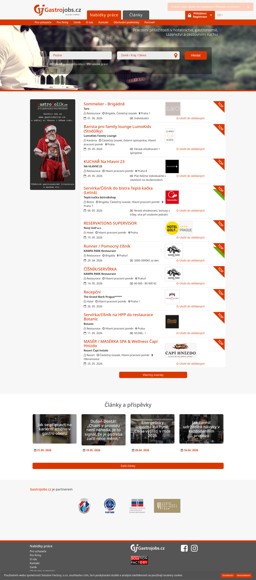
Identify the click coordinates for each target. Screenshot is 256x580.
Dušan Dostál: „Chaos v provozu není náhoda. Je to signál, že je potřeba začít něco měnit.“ (103, 429)
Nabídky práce (104, 15)
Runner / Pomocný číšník (107, 246)
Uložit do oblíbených (190, 118)
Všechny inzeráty (153, 375)
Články (136, 15)
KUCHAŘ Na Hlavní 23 (104, 161)
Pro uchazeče (43, 22)
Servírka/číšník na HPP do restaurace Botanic (118, 317)
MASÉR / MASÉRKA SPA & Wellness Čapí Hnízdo (121, 343)
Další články (128, 466)
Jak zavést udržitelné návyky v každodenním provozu (201, 429)
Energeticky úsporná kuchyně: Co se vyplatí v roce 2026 (152, 429)
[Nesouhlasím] (243, 575)
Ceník (77, 22)
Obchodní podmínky (126, 22)
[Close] (248, 7)
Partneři (150, 22)
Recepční (92, 292)
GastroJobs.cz (57, 10)
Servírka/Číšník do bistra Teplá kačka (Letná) (118, 190)
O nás (89, 22)
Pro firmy (62, 22)
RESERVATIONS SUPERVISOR (110, 223)
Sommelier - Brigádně (104, 104)
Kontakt (103, 22)
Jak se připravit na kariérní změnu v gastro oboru (54, 429)
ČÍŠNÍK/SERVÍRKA (100, 269)
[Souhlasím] (228, 575)
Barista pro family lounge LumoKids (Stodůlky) (117, 128)
